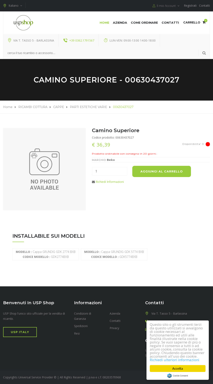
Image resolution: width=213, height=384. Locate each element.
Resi (77, 333)
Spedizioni (81, 326)
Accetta (177, 368)
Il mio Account (165, 6)
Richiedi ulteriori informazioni (174, 359)
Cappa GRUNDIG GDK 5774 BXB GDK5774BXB (114, 254)
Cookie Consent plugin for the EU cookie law (177, 375)
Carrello (194, 22)
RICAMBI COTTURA (32, 107)
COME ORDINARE (144, 23)
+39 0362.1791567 (81, 40)
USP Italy (20, 332)
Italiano (12, 5)
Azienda (120, 23)
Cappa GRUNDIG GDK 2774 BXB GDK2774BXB (46, 254)
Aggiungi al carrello (161, 171)
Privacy (114, 328)
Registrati (190, 5)
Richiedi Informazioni (110, 182)
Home (104, 23)
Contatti (204, 5)
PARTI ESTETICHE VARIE (88, 107)
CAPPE (58, 107)
